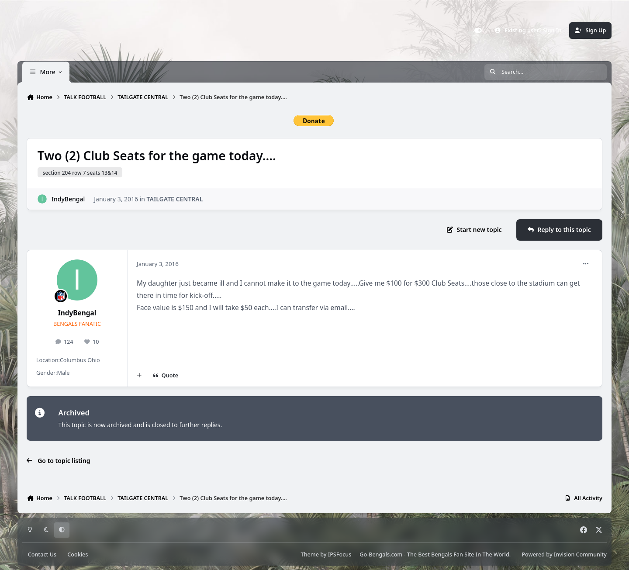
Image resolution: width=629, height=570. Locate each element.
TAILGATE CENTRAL (175, 198)
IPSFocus (340, 554)
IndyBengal (68, 198)
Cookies (77, 554)
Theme (310, 554)
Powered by (564, 554)
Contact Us (42, 554)
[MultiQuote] (139, 376)
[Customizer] (478, 30)
